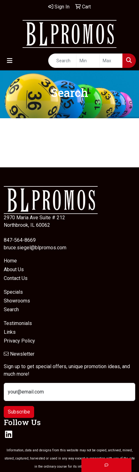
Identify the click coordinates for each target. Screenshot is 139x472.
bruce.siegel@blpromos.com (35, 248)
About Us (14, 269)
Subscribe (19, 412)
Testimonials (18, 323)
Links (10, 332)
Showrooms (17, 301)
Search (11, 309)
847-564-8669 (20, 240)
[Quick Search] (62, 60)
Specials (13, 292)
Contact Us (16, 278)
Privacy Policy (19, 341)
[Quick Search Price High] (111, 60)
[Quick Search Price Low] (88, 60)
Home (10, 261)
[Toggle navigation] (9, 60)
